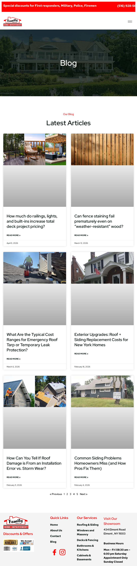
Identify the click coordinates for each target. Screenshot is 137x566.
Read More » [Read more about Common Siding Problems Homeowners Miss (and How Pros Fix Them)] (81, 477)
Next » (83, 494)
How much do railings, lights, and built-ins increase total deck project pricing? (32, 221)
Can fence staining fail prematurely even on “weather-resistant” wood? (98, 221)
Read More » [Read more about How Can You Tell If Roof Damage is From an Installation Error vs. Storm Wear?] (13, 477)
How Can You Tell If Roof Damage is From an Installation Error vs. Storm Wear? (34, 463)
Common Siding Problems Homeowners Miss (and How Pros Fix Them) (100, 463)
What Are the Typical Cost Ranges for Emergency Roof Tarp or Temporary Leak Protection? (32, 342)
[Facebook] (53, 552)
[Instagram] (61, 552)
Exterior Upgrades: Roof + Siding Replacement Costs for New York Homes (101, 339)
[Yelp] (66, 551)
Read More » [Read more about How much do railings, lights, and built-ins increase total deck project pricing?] (13, 235)
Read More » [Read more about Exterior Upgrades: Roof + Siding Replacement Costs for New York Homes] (81, 353)
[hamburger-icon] (130, 21)
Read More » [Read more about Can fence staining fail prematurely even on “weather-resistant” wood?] (81, 235)
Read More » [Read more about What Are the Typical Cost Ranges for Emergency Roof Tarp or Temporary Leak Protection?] (13, 359)
